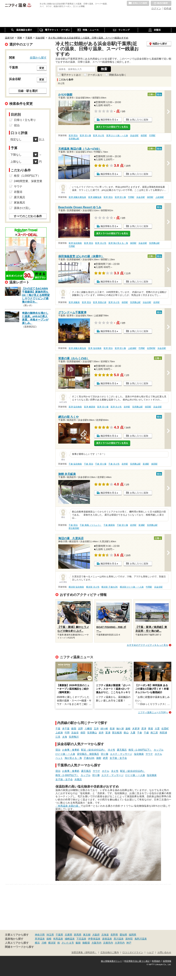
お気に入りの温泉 (138, 3)
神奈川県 (40, 934)
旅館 (98, 758)
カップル (159, 749)
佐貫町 (165, 728)
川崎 (44, 942)
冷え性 (111, 749)
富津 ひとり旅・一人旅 (117, 135)
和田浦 (163, 732)
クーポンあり (95, 74)
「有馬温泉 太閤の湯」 (68, 805)
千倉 (139, 732)
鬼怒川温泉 (140, 938)
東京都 (86, 934)
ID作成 (167, 8)
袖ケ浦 (120, 728)
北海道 (105, 934)
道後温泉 (107, 938)
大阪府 (96, 934)
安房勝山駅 (74, 138)
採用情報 (167, 961)
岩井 (101, 732)
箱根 (48, 938)
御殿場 (86, 942)
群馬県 (77, 934)
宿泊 (57, 749)
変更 (41, 68)
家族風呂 (19, 202)
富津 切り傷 (85, 135)
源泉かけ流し (22, 207)
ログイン (156, 8)
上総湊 (59, 732)
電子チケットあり (71, 74)
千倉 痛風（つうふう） (90, 525)
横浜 (37, 942)
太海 (64, 736)
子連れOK (89, 758)
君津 (143, 728)
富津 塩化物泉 (75, 243)
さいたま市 (68, 942)
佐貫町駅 (151, 348)
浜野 (80, 728)
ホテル (158, 754)
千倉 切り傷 (100, 464)
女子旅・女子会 (118, 758)
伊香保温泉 (94, 938)
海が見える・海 (73, 758)
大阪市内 (96, 942)
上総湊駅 (159, 197)
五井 (96, 728)
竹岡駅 (152, 135)
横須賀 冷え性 (92, 587)
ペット (59, 758)
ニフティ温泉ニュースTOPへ (153, 712)
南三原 (154, 732)
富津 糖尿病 (89, 407)
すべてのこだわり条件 (28, 216)
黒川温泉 (119, 938)
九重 (132, 732)
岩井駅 (156, 302)
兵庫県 (68, 934)
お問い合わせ (164, 952)
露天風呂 (122, 749)
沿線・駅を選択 (28, 90)
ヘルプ (150, 952)
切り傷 (104, 754)
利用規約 (156, 961)
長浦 (112, 728)
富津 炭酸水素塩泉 (77, 197)
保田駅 (144, 135)
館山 (126, 732)
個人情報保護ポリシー (111, 961)
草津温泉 (40, 938)
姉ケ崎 (104, 728)
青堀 (150, 728)
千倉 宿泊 (88, 464)
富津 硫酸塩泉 (94, 197)
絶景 (105, 758)
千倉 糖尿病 (109, 525)
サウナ (149, 754)
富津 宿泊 (73, 135)
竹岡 (67, 732)
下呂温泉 (81, 938)
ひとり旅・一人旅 (65, 754)
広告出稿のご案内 (109, 952)
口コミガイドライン (132, 952)
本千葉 (66, 728)
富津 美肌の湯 (99, 302)
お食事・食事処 (70, 749)
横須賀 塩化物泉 (76, 587)
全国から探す (38, 57)
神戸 (128, 942)
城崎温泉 (70, 938)
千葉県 (59, 934)
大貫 (157, 728)
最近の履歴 (161, 3)
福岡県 (132, 934)
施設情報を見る (108, 119)
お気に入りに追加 (139, 119)
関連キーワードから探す (19, 947)
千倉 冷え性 (114, 464)
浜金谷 (75, 732)
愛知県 (123, 934)
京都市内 (108, 942)
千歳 (146, 732)
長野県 (114, 934)
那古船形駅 (74, 528)
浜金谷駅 (134, 135)
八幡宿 (88, 728)
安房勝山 (92, 732)
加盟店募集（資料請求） (84, 952)
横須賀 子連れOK (109, 587)
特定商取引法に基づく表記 (137, 961)
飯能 (78, 942)
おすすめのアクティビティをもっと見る (147, 645)
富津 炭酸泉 (74, 302)
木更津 (136, 728)
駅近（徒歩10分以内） (93, 749)
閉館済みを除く (117, 74)
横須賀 (52, 942)
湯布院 (129, 938)
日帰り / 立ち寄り (25, 119)
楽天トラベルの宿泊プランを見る (112, 127)
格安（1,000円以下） (140, 749)
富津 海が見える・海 (118, 243)
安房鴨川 (74, 736)
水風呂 (78, 779)
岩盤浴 (18, 191)
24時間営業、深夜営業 (28, 181)
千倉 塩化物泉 (75, 464)
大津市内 (120, 942)
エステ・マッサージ (121, 754)
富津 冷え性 (98, 135)
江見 (57, 736)
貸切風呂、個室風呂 (88, 754)
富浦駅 (146, 464)
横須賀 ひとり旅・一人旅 (132, 587)
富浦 (107, 732)
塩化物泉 (139, 754)
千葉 (57, 728)
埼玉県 (50, 934)
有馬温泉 (58, 938)
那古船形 (117, 732)
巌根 (127, 728)
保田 (82, 732)
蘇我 (73, 728)
